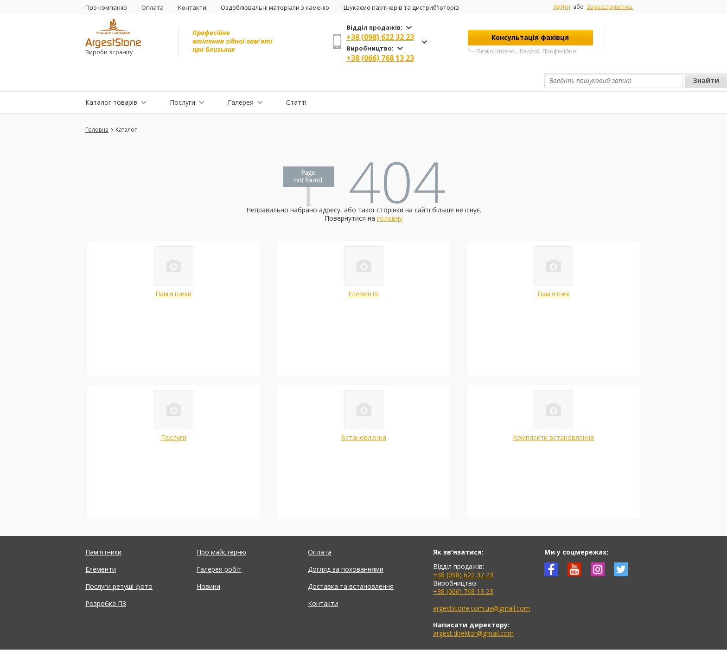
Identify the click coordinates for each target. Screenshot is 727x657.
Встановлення (363, 416)
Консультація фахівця (530, 37)
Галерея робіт (219, 547)
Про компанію (106, 7)
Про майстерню (221, 530)
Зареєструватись (610, 7)
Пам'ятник (553, 272)
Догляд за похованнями (345, 547)
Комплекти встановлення (553, 416)
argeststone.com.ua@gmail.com (481, 586)
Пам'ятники (173, 272)
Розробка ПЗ (105, 582)
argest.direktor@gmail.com (473, 611)
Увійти (561, 7)
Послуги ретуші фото (119, 565)
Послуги (182, 80)
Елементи (363, 272)
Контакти (192, 7)
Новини (208, 565)
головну (389, 196)
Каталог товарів (111, 80)
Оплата (152, 7)
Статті (296, 80)
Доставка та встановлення (351, 565)
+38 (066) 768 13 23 (380, 58)
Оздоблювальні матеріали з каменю (275, 7)
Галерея (241, 80)
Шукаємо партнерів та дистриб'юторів (401, 7)
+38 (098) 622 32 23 (380, 37)
